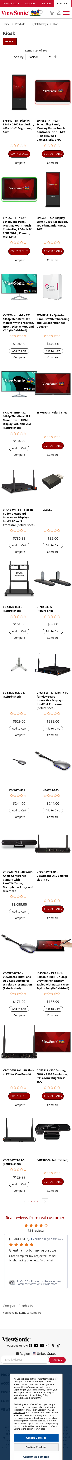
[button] (19, 163)
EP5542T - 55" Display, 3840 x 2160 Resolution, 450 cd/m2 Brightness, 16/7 (52, 223)
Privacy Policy (42, 1395)
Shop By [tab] (10, 41)
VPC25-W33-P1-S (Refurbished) (14, 1162)
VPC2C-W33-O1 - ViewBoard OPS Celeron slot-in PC (52, 875)
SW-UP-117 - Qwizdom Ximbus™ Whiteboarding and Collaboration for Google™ (53, 320)
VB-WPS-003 (51, 790)
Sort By (18, 57)
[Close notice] (57, 1378)
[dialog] (36, 1412)
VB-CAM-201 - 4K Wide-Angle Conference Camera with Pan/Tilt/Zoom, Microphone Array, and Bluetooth (18, 881)
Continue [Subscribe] (57, 1360)
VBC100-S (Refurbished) (52, 1160)
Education (30, 3)
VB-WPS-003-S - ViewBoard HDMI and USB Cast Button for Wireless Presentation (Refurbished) (17, 980)
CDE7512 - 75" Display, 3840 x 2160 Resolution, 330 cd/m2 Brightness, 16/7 (52, 1076)
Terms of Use (35, 1398)
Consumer (63, 3)
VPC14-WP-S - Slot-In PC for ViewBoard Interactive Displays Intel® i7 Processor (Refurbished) (52, 700)
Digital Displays (39, 24)
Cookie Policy (19, 1398)
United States (44, 1353)
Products (20, 24)
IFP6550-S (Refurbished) (53, 412)
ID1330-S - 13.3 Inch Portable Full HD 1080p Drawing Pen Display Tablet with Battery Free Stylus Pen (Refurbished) (53, 980)
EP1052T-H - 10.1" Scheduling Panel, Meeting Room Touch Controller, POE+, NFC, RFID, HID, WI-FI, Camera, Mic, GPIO (51, 130)
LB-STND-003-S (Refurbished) (12, 608)
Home (6, 24)
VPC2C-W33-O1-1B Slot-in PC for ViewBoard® (18, 1072)
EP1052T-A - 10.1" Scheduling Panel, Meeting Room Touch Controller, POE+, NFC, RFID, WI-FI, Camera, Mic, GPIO (17, 227)
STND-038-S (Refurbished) (46, 608)
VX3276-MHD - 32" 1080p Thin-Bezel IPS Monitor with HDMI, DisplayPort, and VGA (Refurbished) (17, 420)
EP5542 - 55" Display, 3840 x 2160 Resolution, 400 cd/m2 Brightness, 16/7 (18, 126)
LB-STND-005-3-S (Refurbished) (14, 694)
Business (46, 3)
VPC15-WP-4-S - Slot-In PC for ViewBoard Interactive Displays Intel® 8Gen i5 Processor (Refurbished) (19, 517)
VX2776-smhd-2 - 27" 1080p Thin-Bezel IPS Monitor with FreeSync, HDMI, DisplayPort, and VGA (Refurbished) (18, 322)
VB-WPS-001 (17, 790)
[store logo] (21, 13)
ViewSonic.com (11, 3)
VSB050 (47, 510)
